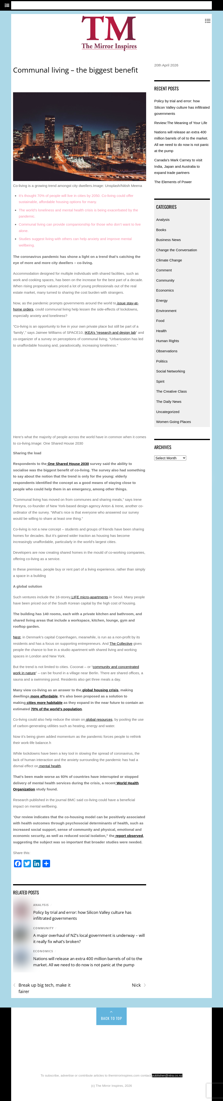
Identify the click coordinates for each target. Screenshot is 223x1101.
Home (29, 1035)
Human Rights (167, 341)
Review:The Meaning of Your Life (180, 123)
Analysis (41, 905)
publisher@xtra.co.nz (167, 1075)
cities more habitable (44, 703)
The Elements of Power (173, 182)
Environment (166, 311)
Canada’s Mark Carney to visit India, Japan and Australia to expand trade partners (178, 166)
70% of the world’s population (56, 709)
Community (43, 928)
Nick (139, 985)
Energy (161, 300)
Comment (164, 270)
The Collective (121, 643)
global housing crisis (99, 690)
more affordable (43, 696)
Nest (16, 637)
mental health (49, 766)
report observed (129, 836)
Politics (161, 361)
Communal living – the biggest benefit (75, 70)
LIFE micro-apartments (89, 597)
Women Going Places (173, 422)
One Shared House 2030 (68, 464)
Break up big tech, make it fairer (41, 988)
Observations (166, 351)
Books (161, 230)
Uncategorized (167, 412)
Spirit (160, 381)
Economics (43, 951)
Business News (168, 240)
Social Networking (170, 371)
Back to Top (111, 1018)
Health (161, 331)
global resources (98, 719)
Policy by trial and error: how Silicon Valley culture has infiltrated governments (182, 107)
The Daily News (168, 402)
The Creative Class (171, 391)
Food (160, 321)
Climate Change (169, 260)
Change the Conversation (176, 250)
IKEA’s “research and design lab (110, 332)
